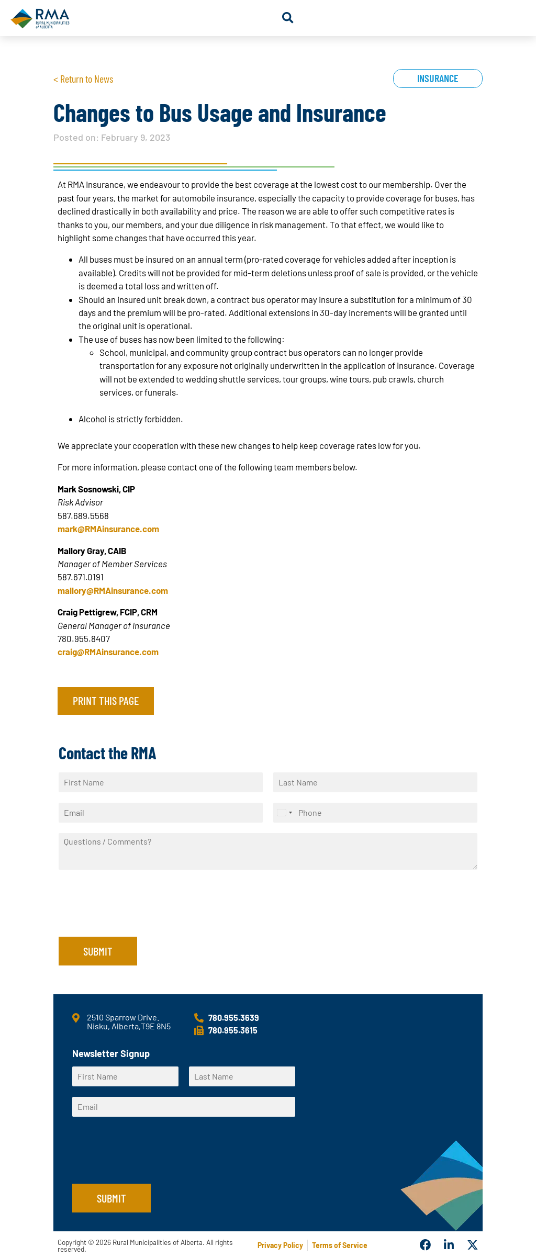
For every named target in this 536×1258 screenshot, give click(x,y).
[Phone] (375, 813)
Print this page (106, 700)
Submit (98, 951)
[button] (287, 18)
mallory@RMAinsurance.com (113, 590)
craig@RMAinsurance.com (108, 651)
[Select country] (284, 813)
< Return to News (83, 78)
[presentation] (138, 919)
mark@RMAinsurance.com (108, 528)
